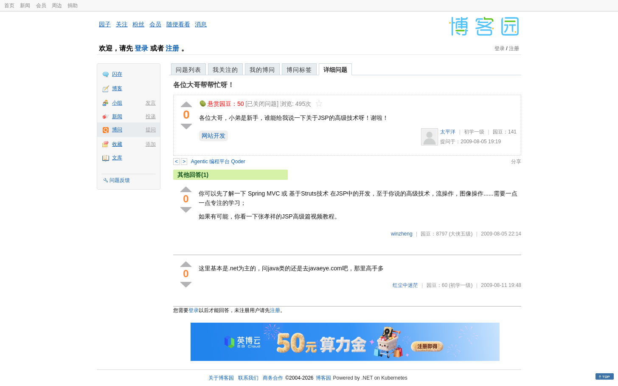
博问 (117, 130)
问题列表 (188, 69)
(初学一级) (460, 285)
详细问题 (335, 69)
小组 (117, 103)
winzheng (402, 234)
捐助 (72, 6)
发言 (151, 103)
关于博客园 (221, 378)
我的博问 (262, 69)
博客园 (323, 378)
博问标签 (299, 69)
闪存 (117, 74)
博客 (117, 88)
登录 (141, 48)
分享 (516, 162)
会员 (41, 6)
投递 (151, 116)
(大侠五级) (460, 234)
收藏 (117, 144)
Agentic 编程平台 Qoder (218, 162)
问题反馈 (120, 180)
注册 (172, 48)
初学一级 (474, 132)
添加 (151, 144)
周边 (57, 6)
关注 (122, 24)
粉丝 (138, 24)
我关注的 (225, 69)
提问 (151, 130)
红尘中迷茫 (405, 285)
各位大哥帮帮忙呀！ (203, 84)
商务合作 (273, 378)
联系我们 (248, 378)
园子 (105, 24)
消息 (201, 24)
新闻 (25, 6)
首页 (9, 6)
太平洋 (447, 132)
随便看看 (178, 24)
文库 (117, 158)
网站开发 (213, 135)
